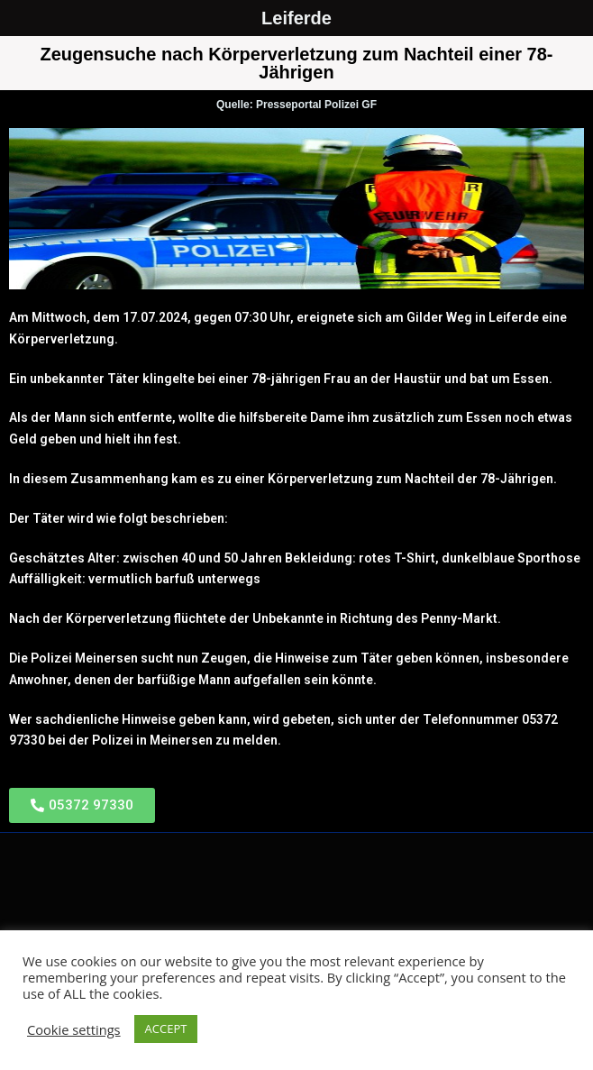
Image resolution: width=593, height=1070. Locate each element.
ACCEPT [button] (166, 1028)
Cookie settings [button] (74, 1029)
